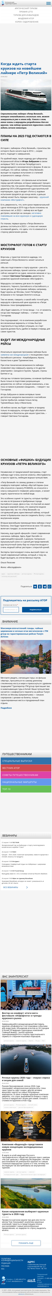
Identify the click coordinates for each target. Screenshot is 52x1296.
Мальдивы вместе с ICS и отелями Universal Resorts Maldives (24, 874)
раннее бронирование (26, 1107)
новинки (31, 1172)
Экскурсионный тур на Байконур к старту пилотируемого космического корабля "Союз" (23, 846)
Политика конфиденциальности (12, 1259)
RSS (2, 1269)
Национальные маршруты (19, 782)
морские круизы (21, 1041)
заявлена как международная (14, 354)
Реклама (5, 1266)
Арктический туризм (26, 8)
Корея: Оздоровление (26, 21)
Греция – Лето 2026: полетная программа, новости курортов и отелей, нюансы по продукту (25, 856)
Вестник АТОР (11, 767)
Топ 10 (6, 789)
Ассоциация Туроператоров (11, 3)
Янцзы (38, 1041)
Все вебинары (10, 887)
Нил (43, 1041)
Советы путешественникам (20, 775)
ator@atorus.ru (17, 1281)
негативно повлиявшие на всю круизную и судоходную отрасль (22, 216)
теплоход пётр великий (9, 576)
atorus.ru (21, 1294)
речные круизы (27, 574)
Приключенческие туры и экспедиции (33, 1174)
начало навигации (10, 1107)
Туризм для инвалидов (26, 15)
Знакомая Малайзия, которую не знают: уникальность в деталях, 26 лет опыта (23, 882)
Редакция (5, 1263)
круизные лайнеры (13, 574)
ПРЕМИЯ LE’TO (26, 11)
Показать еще (26, 1243)
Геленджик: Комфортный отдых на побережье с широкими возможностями (24, 865)
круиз (3, 574)
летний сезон (32, 1105)
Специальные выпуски (17, 760)
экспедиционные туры (11, 1174)
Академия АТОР (26, 18)
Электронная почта (10, 605)
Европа (31, 1041)
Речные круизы (39, 574)
